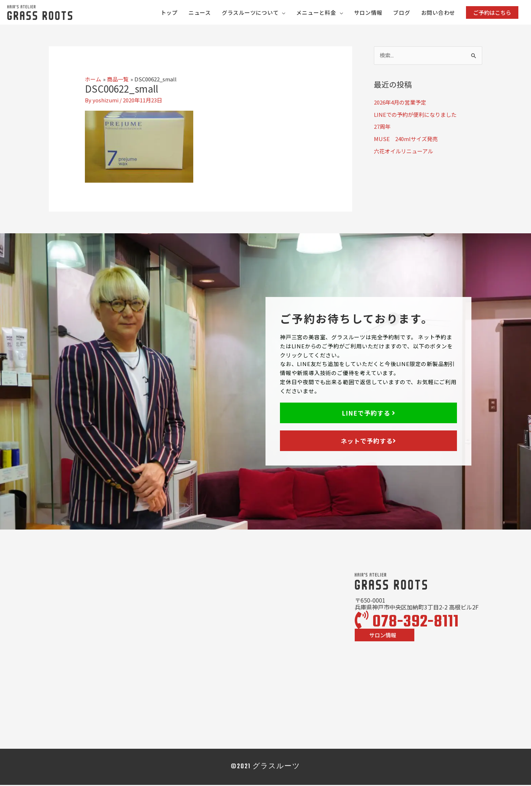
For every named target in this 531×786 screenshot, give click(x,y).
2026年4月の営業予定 (400, 103)
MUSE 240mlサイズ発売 (406, 140)
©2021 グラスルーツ (265, 767)
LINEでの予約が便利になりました (415, 115)
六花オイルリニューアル (403, 152)
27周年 (382, 127)
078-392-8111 (407, 623)
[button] (492, 13)
